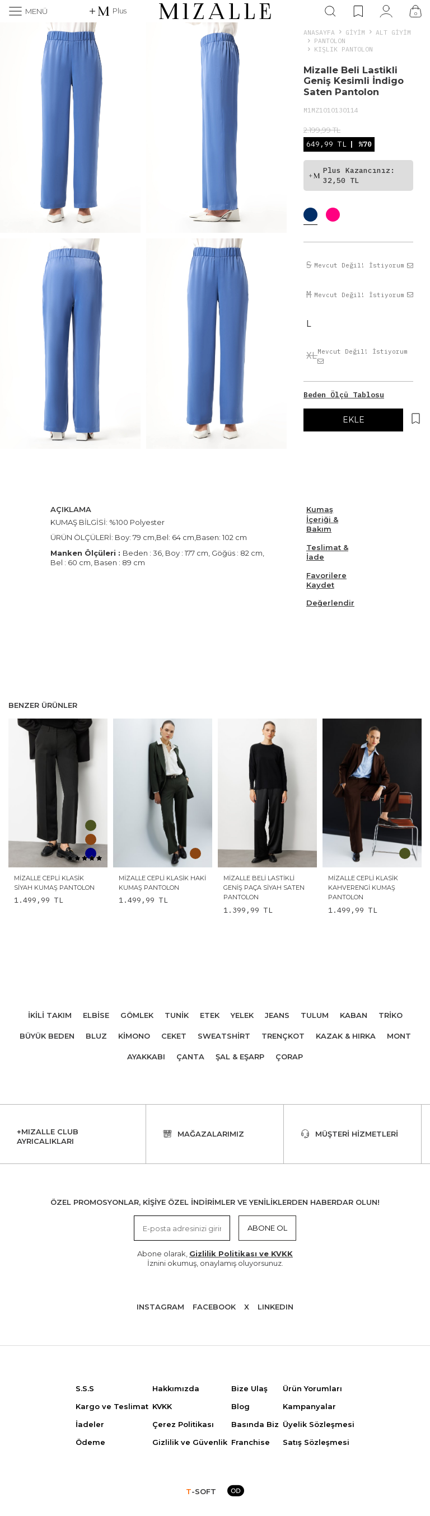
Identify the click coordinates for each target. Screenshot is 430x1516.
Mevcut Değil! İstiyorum (363, 265)
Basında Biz (255, 1424)
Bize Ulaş (249, 1388)
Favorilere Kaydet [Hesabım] (326, 580)
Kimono (134, 1035)
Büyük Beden (47, 1035)
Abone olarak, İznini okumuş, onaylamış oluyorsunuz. (215, 1258)
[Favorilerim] (358, 11)
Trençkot (283, 1035)
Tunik (177, 1015)
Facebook (214, 1306)
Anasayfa (319, 32)
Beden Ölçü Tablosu (343, 395)
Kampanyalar (309, 1406)
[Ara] (330, 11)
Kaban (353, 1015)
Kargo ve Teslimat (112, 1406)
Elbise (96, 1015)
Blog (240, 1406)
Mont (399, 1035)
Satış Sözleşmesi (316, 1442)
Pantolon (329, 40)
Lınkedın (275, 1306)
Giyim (355, 32)
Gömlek (136, 1015)
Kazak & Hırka (346, 1035)
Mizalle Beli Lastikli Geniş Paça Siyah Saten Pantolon (264, 888)
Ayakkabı (146, 1056)
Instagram (160, 1306)
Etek (209, 1015)
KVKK (162, 1406)
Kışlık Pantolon (343, 49)
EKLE (353, 420)
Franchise (250, 1442)
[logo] (215, 11)
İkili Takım (50, 1015)
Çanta (190, 1056)
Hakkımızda (175, 1388)
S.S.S (85, 1388)
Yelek (242, 1015)
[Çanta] (415, 11)
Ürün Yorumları (312, 1388)
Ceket (173, 1035)
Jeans (277, 1015)
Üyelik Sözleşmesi (318, 1424)
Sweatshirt (224, 1035)
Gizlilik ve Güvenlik (189, 1442)
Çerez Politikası (183, 1424)
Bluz (96, 1035)
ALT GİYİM (393, 32)
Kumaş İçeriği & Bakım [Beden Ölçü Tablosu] (322, 519)
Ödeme (90, 1442)
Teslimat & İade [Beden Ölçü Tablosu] (327, 552)
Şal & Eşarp (240, 1056)
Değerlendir (330, 602)
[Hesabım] (386, 11)
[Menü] (28, 11)
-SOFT (201, 1491)
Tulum (315, 1015)
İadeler (90, 1424)
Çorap (289, 1056)
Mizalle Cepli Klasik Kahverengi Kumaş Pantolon (363, 888)
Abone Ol (267, 1227)
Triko (390, 1015)
